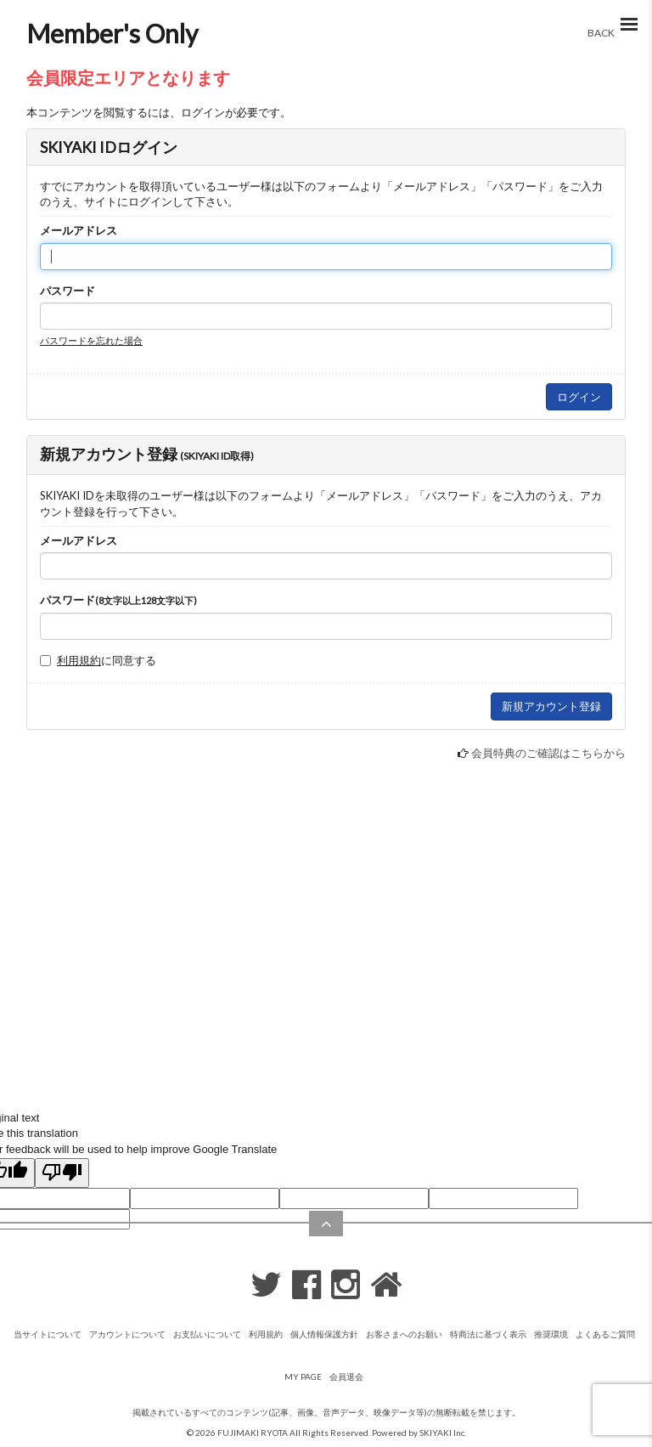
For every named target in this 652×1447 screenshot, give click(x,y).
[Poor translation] (62, 1173)
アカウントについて (127, 1334)
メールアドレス (78, 230)
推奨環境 (551, 1334)
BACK (601, 32)
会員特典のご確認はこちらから (548, 753)
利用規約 (79, 660)
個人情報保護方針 (324, 1334)
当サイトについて (48, 1334)
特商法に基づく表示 (488, 1334)
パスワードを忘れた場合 (91, 340)
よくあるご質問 (605, 1334)
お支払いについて (207, 1334)
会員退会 (346, 1376)
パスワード (67, 290)
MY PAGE (303, 1376)
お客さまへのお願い (404, 1334)
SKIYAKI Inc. (442, 1432)
